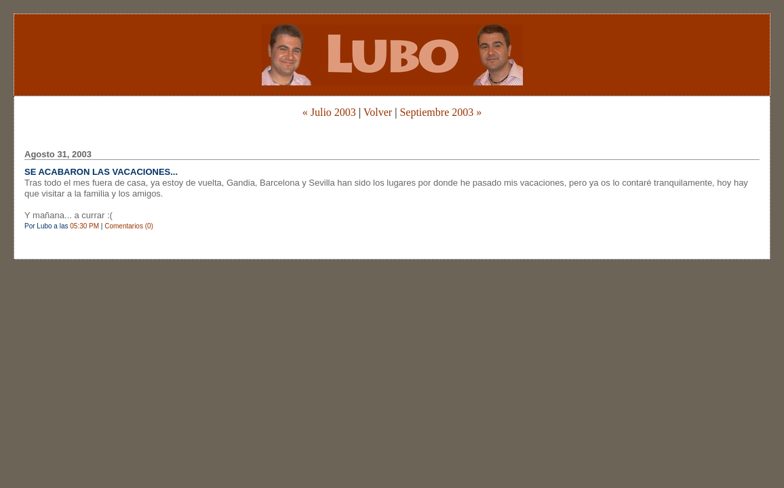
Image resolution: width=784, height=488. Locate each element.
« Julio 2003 (329, 112)
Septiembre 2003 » (440, 112)
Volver (378, 112)
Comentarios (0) (128, 226)
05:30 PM (84, 226)
